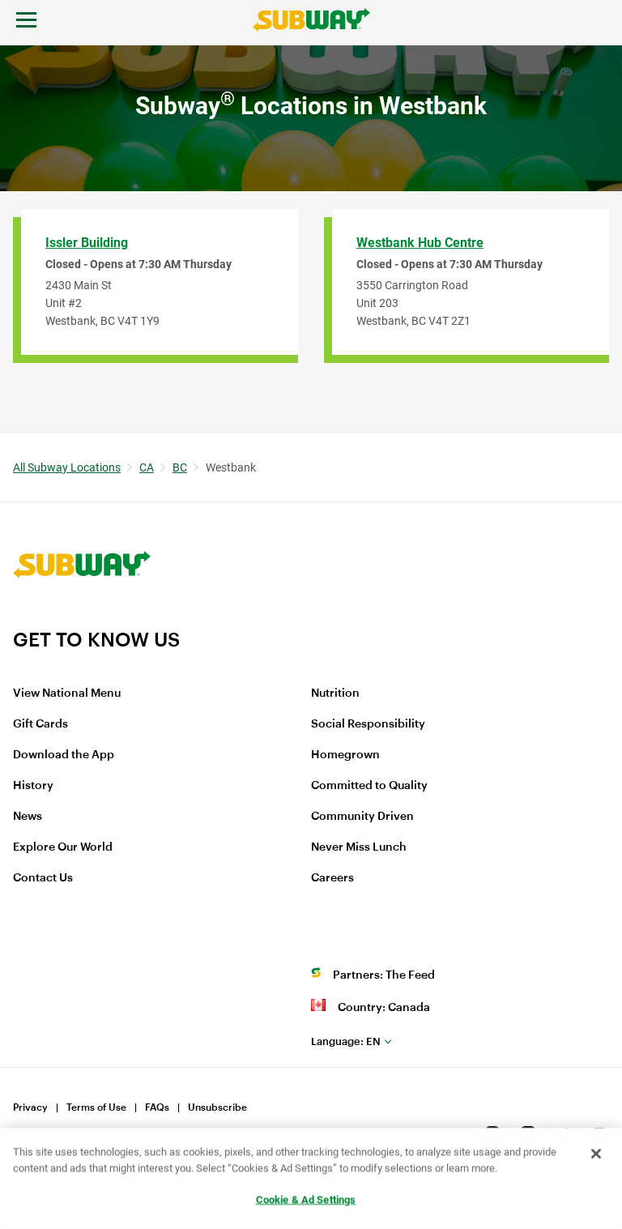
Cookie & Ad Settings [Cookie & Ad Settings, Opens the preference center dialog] (306, 1201)
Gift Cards (40, 724)
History (33, 786)
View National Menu (67, 693)
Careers (332, 878)
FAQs (157, 1107)
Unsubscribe (217, 1107)
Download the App (63, 755)
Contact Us (43, 878)
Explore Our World (63, 847)
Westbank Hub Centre (420, 242)
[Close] (596, 1155)
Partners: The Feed (384, 975)
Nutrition (335, 693)
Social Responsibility (368, 724)
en (346, 1041)
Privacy (30, 1107)
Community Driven (362, 816)
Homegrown (345, 755)
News (27, 816)
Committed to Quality (369, 786)
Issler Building (86, 242)
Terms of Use (96, 1107)
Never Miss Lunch (359, 847)
